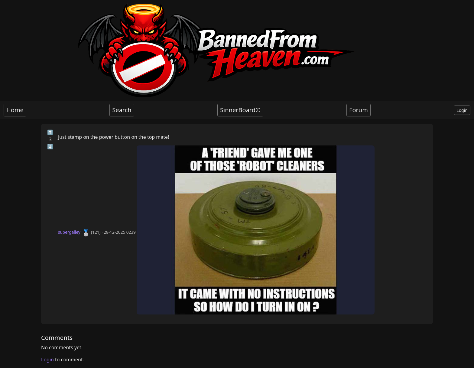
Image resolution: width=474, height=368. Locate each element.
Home (15, 110)
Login (462, 110)
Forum (358, 110)
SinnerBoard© (240, 110)
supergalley (69, 232)
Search (121, 110)
